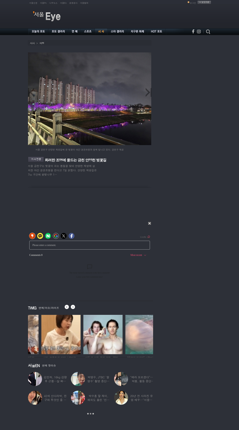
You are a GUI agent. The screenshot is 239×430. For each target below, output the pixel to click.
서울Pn (43, 2)
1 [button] (88, 413)
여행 (42, 43)
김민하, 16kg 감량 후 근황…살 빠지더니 (55, 381)
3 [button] (93, 413)
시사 (32, 43)
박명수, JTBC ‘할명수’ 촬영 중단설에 (98, 381)
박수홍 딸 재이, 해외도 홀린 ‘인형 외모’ (98, 400)
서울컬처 (84, 2)
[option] (47, 334)
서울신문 (33, 2)
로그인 (193, 2)
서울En (63, 2)
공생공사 (73, 2)
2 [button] (90, 413)
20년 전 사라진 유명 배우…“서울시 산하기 (141, 400)
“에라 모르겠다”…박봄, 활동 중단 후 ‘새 (141, 381)
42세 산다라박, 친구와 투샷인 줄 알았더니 (55, 400)
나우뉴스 (53, 2)
